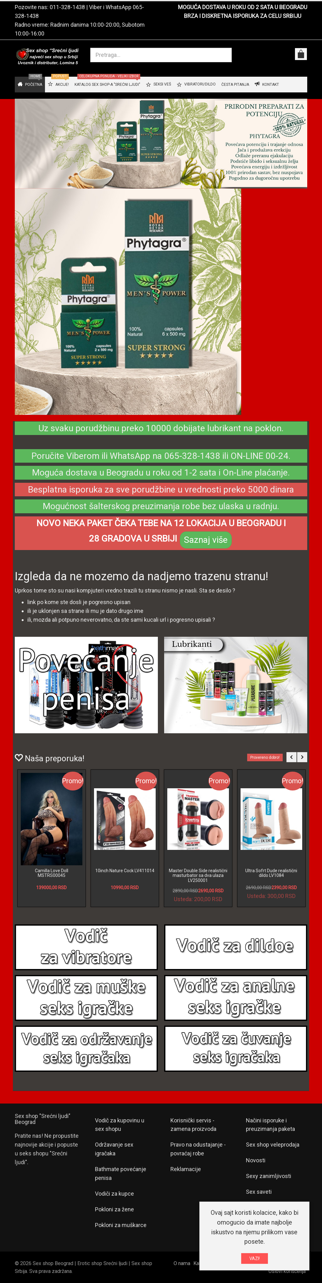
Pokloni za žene (114, 1209)
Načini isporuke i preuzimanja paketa (270, 1124)
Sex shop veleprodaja (272, 1144)
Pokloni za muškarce (121, 1225)
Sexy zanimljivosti (268, 1176)
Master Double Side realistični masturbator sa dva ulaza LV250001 (198, 875)
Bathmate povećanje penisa (120, 1173)
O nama (182, 1263)
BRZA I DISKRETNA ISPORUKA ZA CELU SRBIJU (242, 16)
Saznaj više (206, 540)
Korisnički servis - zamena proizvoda (193, 1124)
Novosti (255, 1160)
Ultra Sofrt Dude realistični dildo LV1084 (271, 873)
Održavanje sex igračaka (114, 1149)
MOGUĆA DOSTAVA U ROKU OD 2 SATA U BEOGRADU (242, 7)
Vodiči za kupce (114, 1193)
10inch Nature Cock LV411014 (124, 870)
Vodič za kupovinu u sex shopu (119, 1124)
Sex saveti (259, 1191)
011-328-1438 (67, 7)
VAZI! (254, 1258)
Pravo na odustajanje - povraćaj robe (198, 1149)
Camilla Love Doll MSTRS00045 (51, 873)
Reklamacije (185, 1169)
